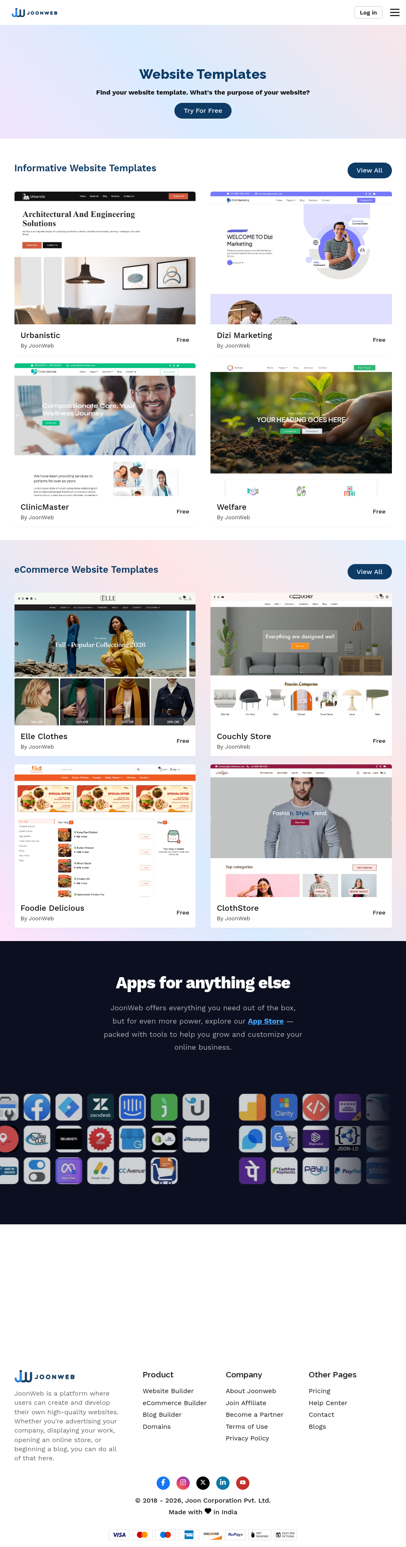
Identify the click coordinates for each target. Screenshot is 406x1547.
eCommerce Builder (175, 1403)
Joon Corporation (213, 1500)
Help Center (328, 1403)
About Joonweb (251, 1391)
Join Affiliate (246, 1403)
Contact (321, 1414)
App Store (266, 1021)
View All (370, 170)
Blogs (317, 1426)
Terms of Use (247, 1426)
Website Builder (168, 1391)
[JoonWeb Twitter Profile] (203, 1482)
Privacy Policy (247, 1438)
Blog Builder (162, 1414)
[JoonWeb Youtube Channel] (243, 1483)
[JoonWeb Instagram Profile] (183, 1483)
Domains (157, 1426)
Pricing (319, 1391)
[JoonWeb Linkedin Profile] (223, 1483)
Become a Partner (255, 1414)
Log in (368, 12)
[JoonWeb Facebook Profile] (163, 1483)
